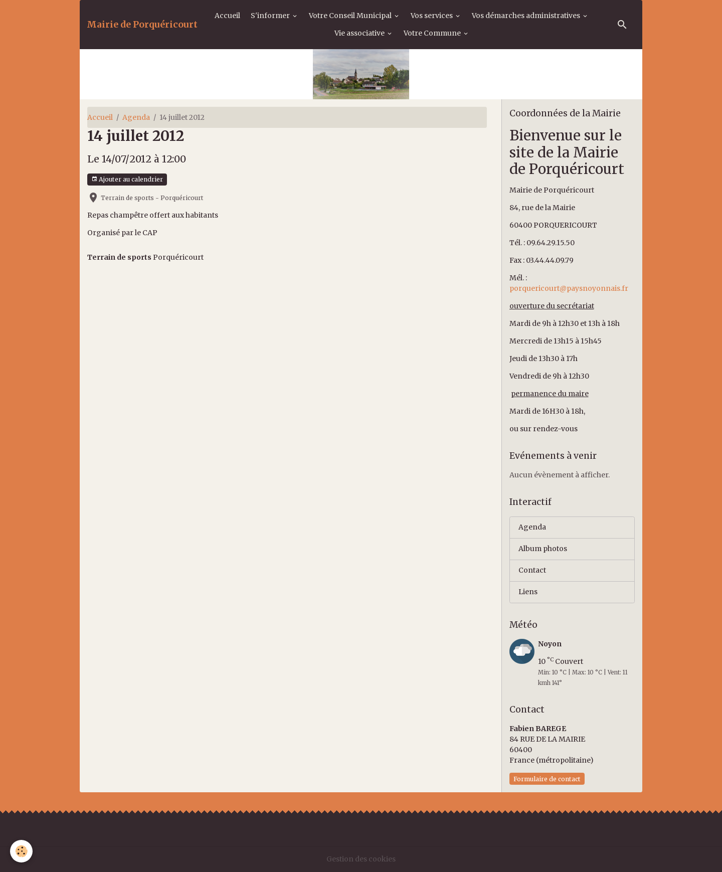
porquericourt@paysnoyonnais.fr (568, 288)
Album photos (542, 548)
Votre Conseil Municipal (351, 15)
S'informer (271, 15)
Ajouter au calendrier (127, 179)
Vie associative (360, 33)
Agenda (136, 117)
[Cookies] (21, 851)
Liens (527, 591)
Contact (532, 570)
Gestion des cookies (361, 858)
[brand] (142, 24)
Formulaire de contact (547, 779)
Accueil (227, 15)
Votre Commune (433, 33)
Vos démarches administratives (527, 15)
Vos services (432, 15)
